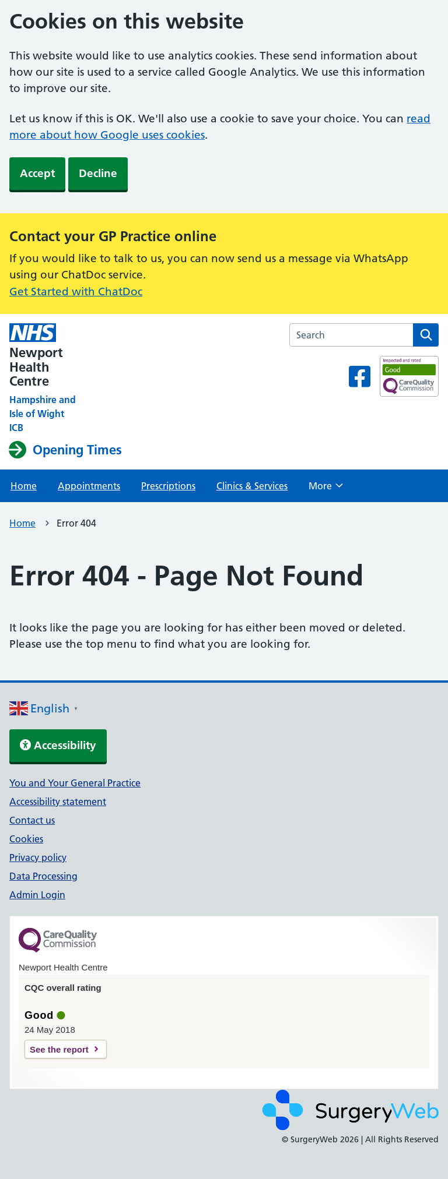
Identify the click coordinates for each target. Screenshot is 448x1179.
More (326, 489)
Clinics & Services (252, 486)
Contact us (32, 820)
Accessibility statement (57, 801)
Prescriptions (168, 486)
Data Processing (43, 876)
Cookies (26, 839)
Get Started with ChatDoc (75, 291)
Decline (98, 173)
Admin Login (37, 895)
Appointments (89, 486)
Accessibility (58, 745)
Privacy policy (37, 857)
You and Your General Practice (75, 783)
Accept (37, 173)
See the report (59, 1049)
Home (23, 486)
